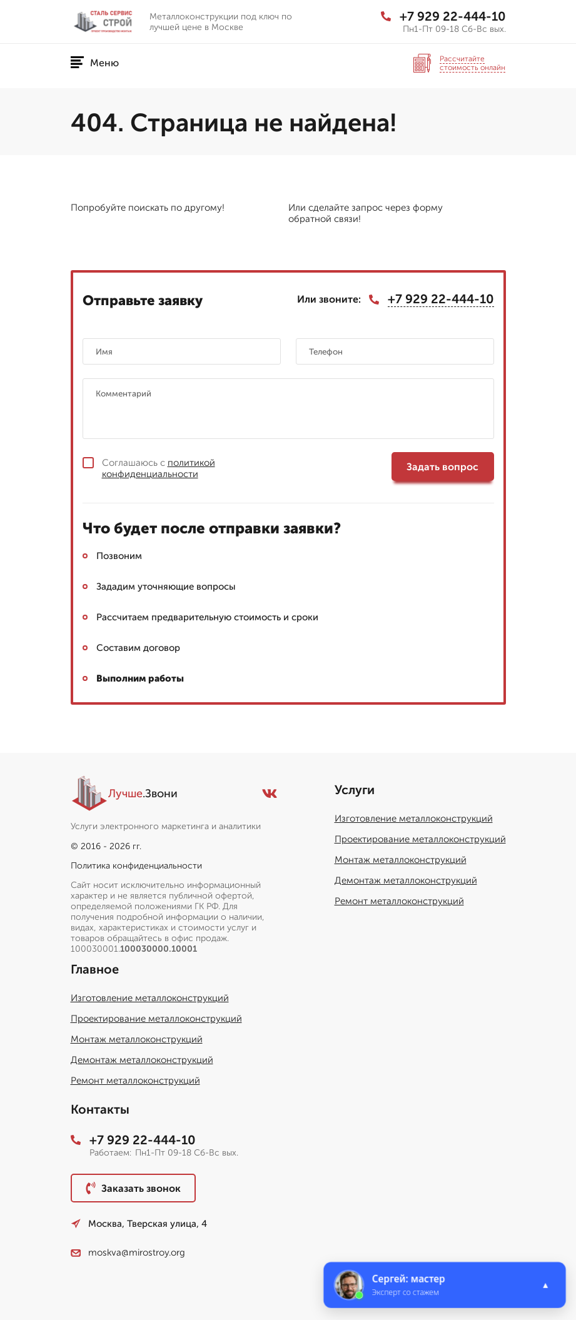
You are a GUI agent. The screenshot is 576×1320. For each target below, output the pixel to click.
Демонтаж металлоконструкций (406, 880)
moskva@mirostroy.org (128, 1252)
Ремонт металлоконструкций (399, 901)
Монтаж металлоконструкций (401, 859)
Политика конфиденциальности (136, 865)
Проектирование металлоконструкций (420, 839)
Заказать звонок (133, 1188)
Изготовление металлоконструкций (414, 818)
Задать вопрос (442, 467)
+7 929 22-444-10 (443, 16)
